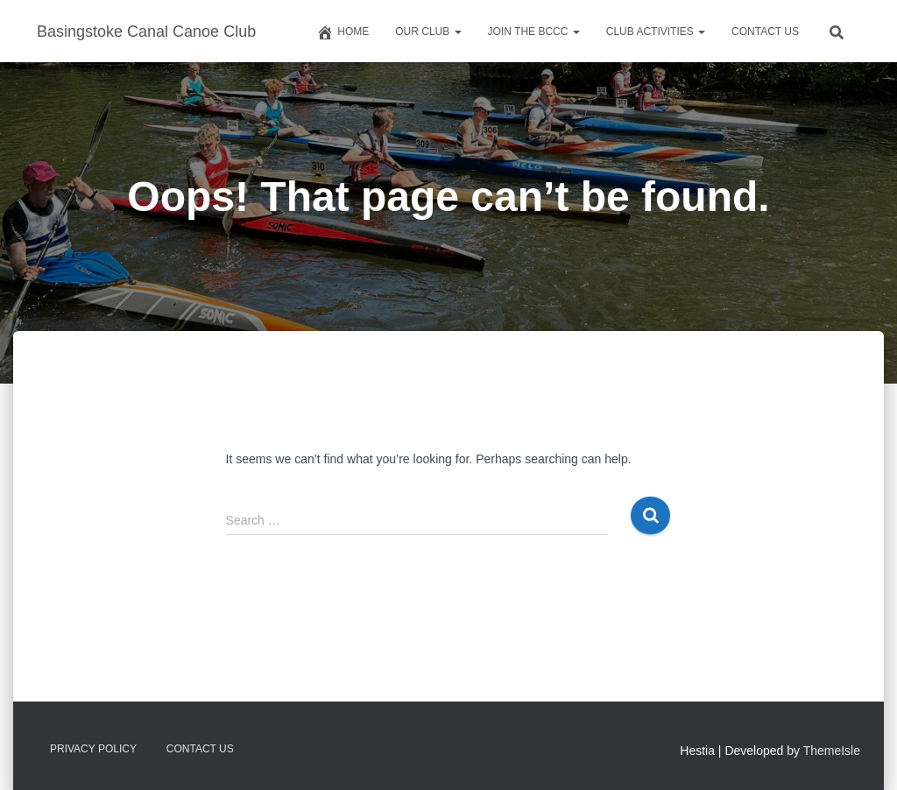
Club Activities (655, 31)
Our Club (428, 31)
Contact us (765, 31)
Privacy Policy (93, 749)
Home (342, 32)
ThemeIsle (831, 751)
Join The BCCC (534, 31)
